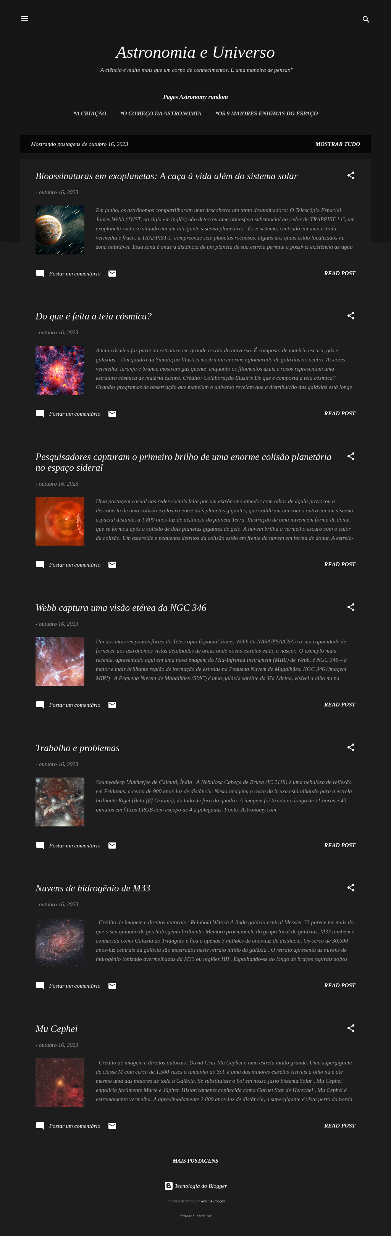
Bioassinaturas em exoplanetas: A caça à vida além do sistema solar (167, 176)
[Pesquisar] (366, 20)
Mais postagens (195, 1161)
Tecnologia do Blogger (195, 1186)
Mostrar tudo (337, 144)
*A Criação (89, 113)
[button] (350, 177)
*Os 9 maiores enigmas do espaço (266, 113)
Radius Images (213, 1201)
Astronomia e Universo (195, 52)
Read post (339, 273)
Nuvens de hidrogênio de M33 (93, 888)
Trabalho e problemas (78, 748)
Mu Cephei (57, 1029)
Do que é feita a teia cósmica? (94, 316)
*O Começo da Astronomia (160, 113)
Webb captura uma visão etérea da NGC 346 (121, 608)
